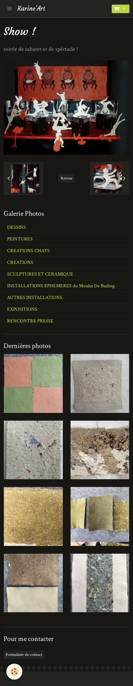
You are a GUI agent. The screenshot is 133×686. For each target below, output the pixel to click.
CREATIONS (20, 262)
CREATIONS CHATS (28, 251)
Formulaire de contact (24, 654)
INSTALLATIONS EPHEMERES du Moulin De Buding (61, 286)
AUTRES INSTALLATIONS (34, 297)
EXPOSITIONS (22, 309)
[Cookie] (14, 672)
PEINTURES (20, 239)
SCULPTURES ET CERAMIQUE (40, 274)
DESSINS (16, 227)
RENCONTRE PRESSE (30, 321)
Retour (66, 178)
